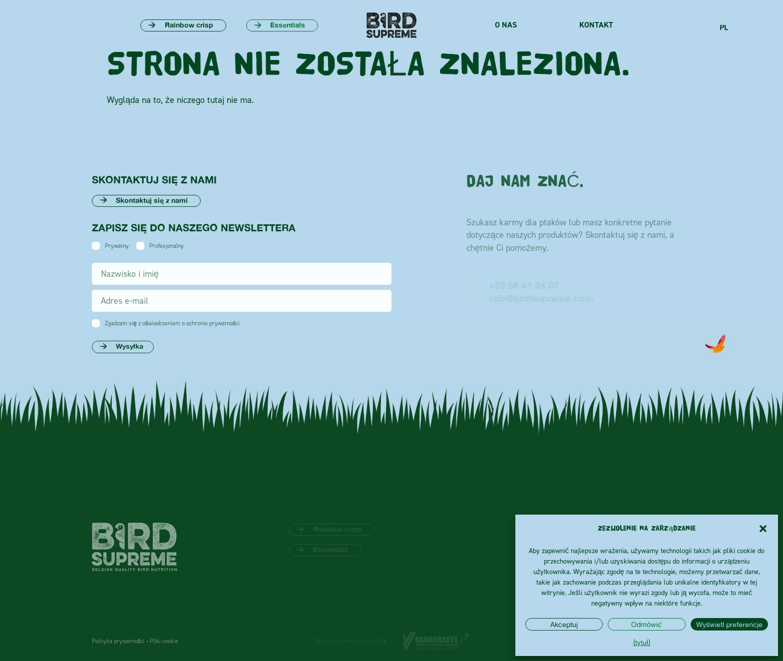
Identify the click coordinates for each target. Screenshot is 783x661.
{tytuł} (641, 642)
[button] (763, 529)
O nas (506, 25)
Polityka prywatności (118, 641)
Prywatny (117, 245)
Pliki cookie (164, 641)
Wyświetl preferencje (729, 624)
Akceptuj (564, 624)
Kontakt (596, 25)
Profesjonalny (166, 245)
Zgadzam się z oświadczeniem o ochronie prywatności (172, 323)
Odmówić (646, 624)
